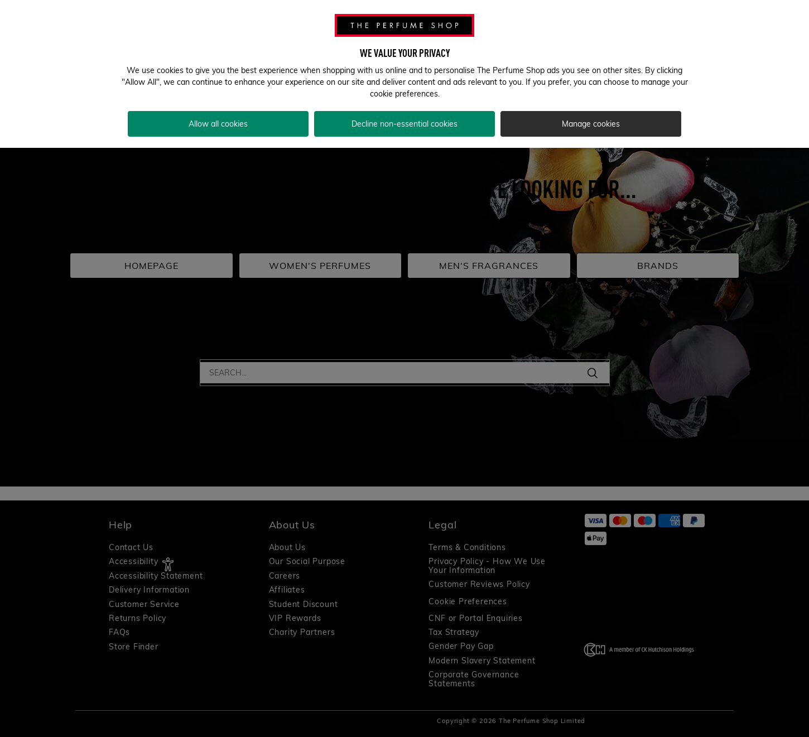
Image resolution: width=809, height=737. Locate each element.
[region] (404, 74)
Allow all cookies (218, 124)
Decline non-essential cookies (404, 124)
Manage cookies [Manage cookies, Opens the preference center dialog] (591, 124)
